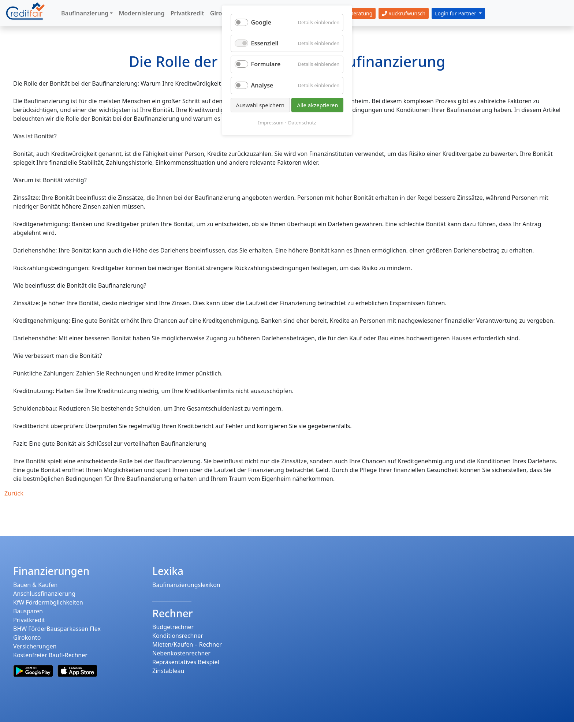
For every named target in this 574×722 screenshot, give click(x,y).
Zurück (13, 493)
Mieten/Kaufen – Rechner (187, 644)
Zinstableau (168, 671)
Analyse (262, 85)
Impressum (271, 122)
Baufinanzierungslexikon (186, 585)
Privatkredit (29, 620)
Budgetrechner (173, 627)
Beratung (357, 13)
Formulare (266, 64)
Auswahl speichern (260, 105)
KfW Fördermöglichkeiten (48, 602)
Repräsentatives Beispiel (185, 662)
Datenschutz (302, 122)
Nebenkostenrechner (181, 653)
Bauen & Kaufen (35, 585)
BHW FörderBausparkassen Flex (57, 629)
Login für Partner (456, 13)
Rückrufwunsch (403, 13)
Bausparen (28, 611)
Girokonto (27, 637)
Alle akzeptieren (317, 105)
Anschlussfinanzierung (44, 594)
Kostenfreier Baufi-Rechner (50, 655)
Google (261, 22)
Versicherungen (34, 646)
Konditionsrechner (177, 636)
